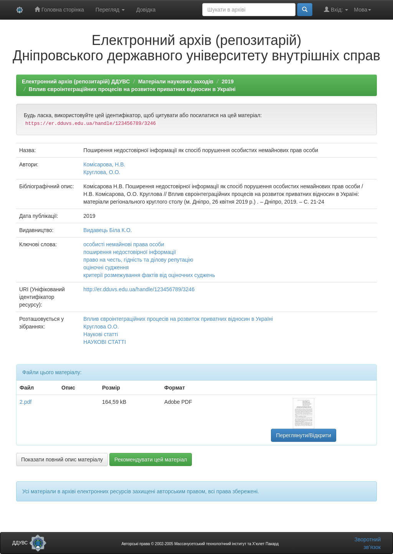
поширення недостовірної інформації (129, 252)
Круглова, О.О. (101, 172)
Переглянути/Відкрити (303, 435)
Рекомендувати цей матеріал (150, 459)
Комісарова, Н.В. (104, 164)
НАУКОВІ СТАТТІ (104, 342)
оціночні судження (106, 267)
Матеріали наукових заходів (175, 81)
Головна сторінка (59, 9)
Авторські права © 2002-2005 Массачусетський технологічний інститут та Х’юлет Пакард (200, 544)
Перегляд (110, 10)
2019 (228, 81)
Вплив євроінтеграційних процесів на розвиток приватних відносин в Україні (132, 89)
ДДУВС (29, 543)
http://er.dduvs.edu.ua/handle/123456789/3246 (139, 289)
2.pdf (25, 402)
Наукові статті (100, 334)
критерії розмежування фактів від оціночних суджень (149, 275)
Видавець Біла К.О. (107, 230)
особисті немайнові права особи (123, 244)
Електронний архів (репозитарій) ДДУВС (76, 81)
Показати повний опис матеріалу (62, 459)
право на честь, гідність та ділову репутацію (138, 260)
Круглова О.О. (101, 326)
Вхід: (336, 9)
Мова (362, 10)
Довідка (145, 10)
